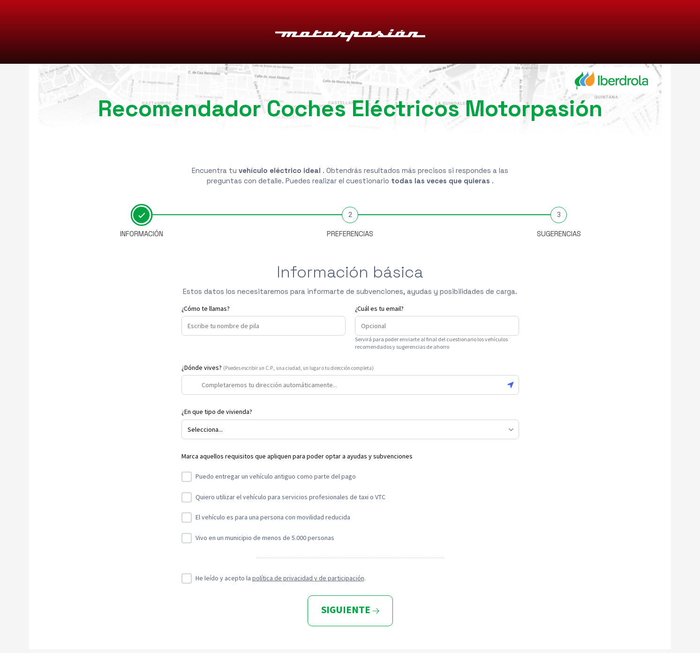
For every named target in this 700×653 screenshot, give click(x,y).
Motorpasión (350, 33)
